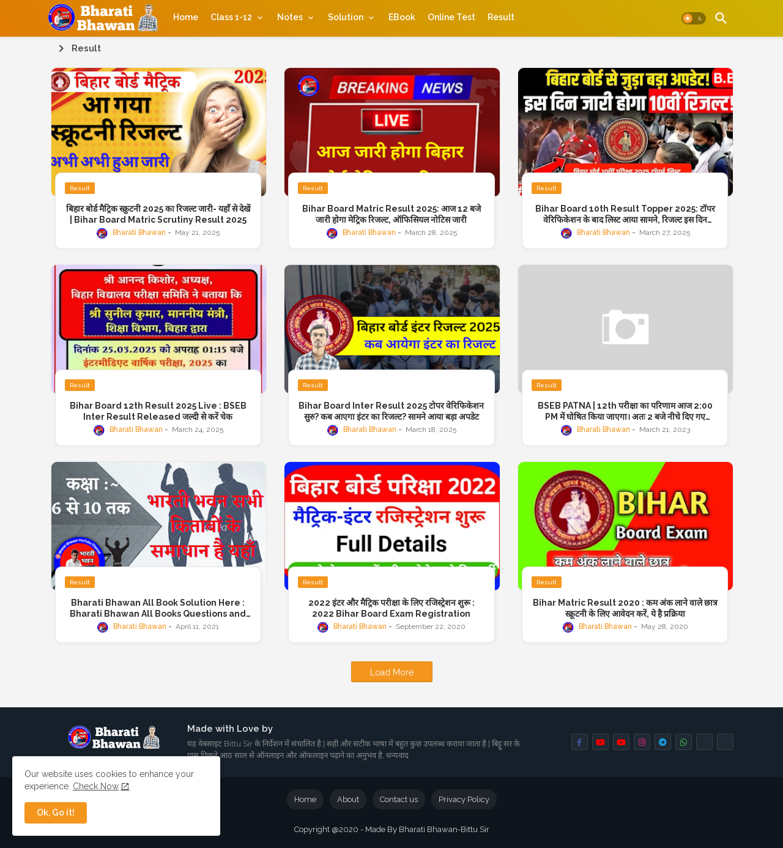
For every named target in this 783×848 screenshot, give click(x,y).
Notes (290, 17)
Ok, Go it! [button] (56, 812)
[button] (693, 18)
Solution (345, 17)
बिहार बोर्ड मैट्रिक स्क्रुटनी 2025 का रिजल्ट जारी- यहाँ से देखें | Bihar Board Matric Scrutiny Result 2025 (158, 214)
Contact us (399, 799)
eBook (401, 17)
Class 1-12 (231, 17)
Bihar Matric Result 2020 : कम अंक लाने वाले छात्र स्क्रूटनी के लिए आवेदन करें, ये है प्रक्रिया (625, 608)
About (348, 799)
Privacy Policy (464, 799)
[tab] (185, 17)
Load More (392, 672)
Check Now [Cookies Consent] (96, 786)
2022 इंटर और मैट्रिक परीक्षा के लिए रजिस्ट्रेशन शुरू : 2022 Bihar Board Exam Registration (391, 608)
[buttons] (579, 742)
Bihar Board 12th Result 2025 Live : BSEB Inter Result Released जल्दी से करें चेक (158, 411)
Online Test (451, 17)
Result (501, 17)
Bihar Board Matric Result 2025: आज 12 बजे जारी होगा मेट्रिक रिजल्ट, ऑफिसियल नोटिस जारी (391, 214)
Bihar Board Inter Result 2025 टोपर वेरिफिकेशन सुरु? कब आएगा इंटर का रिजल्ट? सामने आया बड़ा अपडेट (391, 411)
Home (185, 17)
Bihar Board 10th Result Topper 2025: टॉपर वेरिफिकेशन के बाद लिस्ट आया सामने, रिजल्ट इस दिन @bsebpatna (625, 214)
